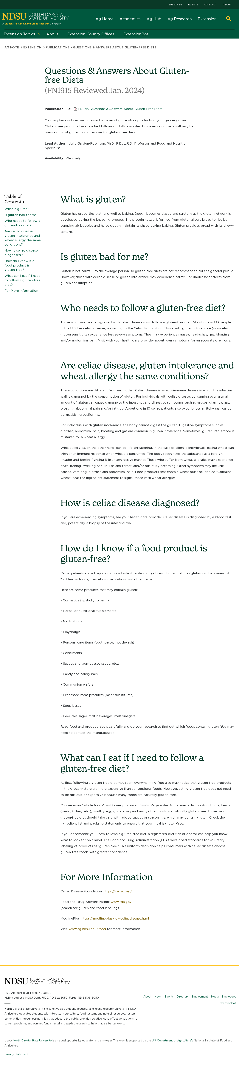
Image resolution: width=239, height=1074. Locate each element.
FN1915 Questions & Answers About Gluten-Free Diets (120, 109)
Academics (130, 18)
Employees (229, 996)
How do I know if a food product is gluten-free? (19, 265)
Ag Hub (154, 18)
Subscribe (175, 4)
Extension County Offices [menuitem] (90, 34)
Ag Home (104, 18)
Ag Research (179, 18)
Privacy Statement (16, 1054)
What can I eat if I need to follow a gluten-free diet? (22, 280)
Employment (200, 996)
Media (215, 996)
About (227, 4)
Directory (183, 996)
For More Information (21, 290)
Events (193, 4)
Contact (210, 4)
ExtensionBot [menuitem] (135, 34)
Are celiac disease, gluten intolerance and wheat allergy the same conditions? (22, 237)
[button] (228, 19)
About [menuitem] (52, 34)
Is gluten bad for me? (21, 215)
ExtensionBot (227, 1003)
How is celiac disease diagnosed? (21, 253)
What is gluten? (16, 209)
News (158, 996)
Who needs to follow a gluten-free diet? (22, 223)
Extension (207, 18)
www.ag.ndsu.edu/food (87, 929)
